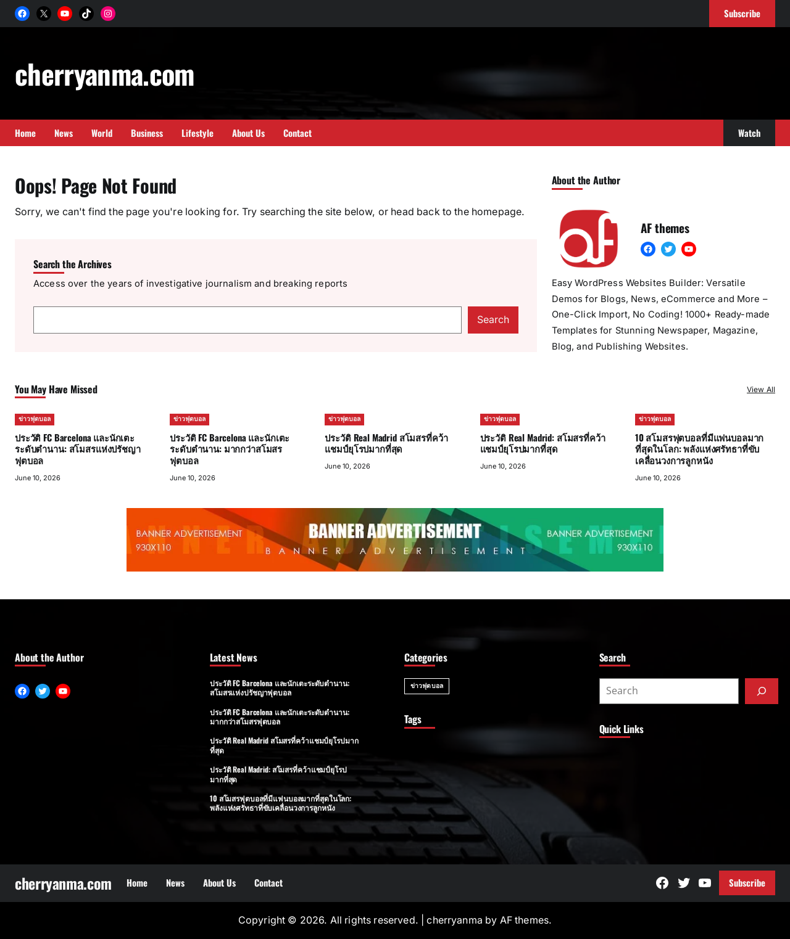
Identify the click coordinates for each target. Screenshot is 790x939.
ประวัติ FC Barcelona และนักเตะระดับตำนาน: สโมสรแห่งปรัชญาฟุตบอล (78, 448)
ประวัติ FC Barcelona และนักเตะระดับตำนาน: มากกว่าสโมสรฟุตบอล (229, 448)
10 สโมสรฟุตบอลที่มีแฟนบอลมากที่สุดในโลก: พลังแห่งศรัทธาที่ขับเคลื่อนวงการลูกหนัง (699, 448)
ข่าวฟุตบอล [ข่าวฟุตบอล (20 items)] (426, 686)
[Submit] (761, 691)
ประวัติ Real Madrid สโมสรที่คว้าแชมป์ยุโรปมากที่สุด (386, 442)
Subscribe (747, 882)
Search (493, 320)
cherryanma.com (104, 73)
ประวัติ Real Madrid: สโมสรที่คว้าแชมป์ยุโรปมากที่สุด (542, 442)
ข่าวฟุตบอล (35, 419)
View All (761, 389)
